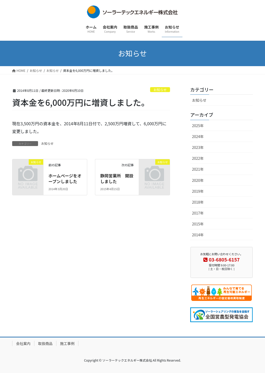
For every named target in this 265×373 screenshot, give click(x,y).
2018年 (198, 202)
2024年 (198, 136)
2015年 (198, 223)
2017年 (198, 213)
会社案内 (23, 343)
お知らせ (160, 89)
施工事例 (67, 343)
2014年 (198, 234)
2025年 (198, 125)
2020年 (198, 180)
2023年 (198, 147)
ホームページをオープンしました (64, 178)
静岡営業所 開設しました (116, 178)
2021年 (198, 169)
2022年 (198, 158)
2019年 (198, 191)
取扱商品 (45, 343)
